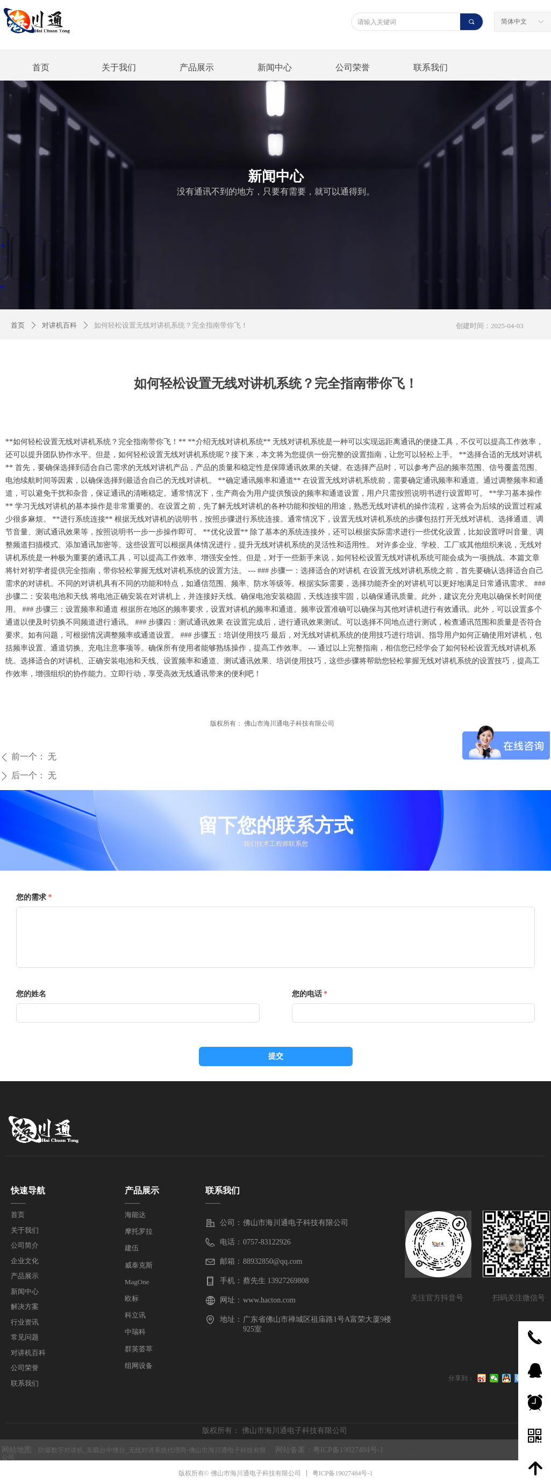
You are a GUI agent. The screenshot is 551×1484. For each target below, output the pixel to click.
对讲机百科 (59, 325)
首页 (18, 325)
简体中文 (514, 21)
